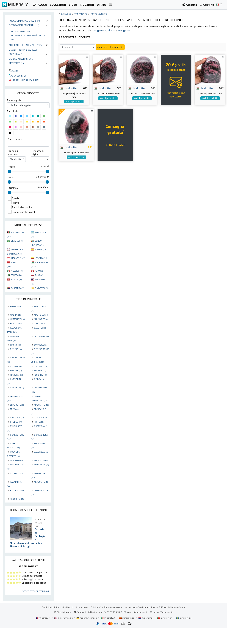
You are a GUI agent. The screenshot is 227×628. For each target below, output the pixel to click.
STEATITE (16, 473)
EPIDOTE (40, 370)
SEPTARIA (16, 460)
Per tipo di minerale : (13, 152)
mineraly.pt (165, 617)
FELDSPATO (16, 374)
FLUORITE (40, 374)
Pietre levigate (20, 31)
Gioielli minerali (21, 58)
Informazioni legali (63, 607)
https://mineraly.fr (163, 612)
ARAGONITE (41, 481)
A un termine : (15, 139)
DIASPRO (16, 349)
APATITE (15, 323)
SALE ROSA (41, 451)
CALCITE (40, 327)
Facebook (80, 612)
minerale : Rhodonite (110, 46)
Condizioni (47, 607)
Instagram (95, 612)
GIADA (39, 379)
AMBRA (15, 314)
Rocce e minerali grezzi (25, 20)
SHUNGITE (41, 460)
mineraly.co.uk (63, 617)
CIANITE (15, 344)
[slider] (9, 171)
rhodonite (68, 88)
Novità (13, 71)
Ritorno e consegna (113, 607)
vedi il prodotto (74, 101)
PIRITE (38, 422)
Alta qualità (17, 75)
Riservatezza (82, 607)
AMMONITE (17, 319)
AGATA (15, 306)
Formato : (13, 187)
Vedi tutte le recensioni (36, 591)
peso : (11, 177)
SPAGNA (40, 249)
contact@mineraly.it (137, 612)
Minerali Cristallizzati (25, 45)
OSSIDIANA (40, 417)
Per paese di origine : (37, 152)
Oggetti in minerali (23, 49)
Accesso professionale (137, 607)
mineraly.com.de (86, 617)
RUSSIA (40, 275)
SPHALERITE (41, 464)
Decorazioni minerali (24, 25)
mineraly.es (127, 617)
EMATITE (16, 370)
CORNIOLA (40, 344)
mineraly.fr (43, 617)
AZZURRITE (17, 490)
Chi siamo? (96, 607)
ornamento (80, 14)
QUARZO (40, 426)
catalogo (66, 14)
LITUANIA (41, 258)
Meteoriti (16, 63)
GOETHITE (17, 387)
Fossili (15, 54)
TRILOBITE (17, 499)
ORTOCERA (17, 417)
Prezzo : (12, 166)
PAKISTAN (17, 275)
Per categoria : (14, 100)
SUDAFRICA (17, 288)
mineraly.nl (146, 617)
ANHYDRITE (41, 319)
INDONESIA (18, 258)
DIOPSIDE (16, 366)
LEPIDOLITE (17, 404)
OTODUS (16, 422)
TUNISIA (16, 279)
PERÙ (39, 270)
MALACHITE (41, 404)
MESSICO (17, 270)
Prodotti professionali (24, 79)
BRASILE (17, 240)
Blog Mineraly (62, 612)
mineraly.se (184, 617)
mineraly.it (108, 617)
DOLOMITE (41, 366)
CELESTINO (41, 336)
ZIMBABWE (41, 288)
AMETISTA (41, 314)
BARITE (39, 323)
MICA (14, 409)
